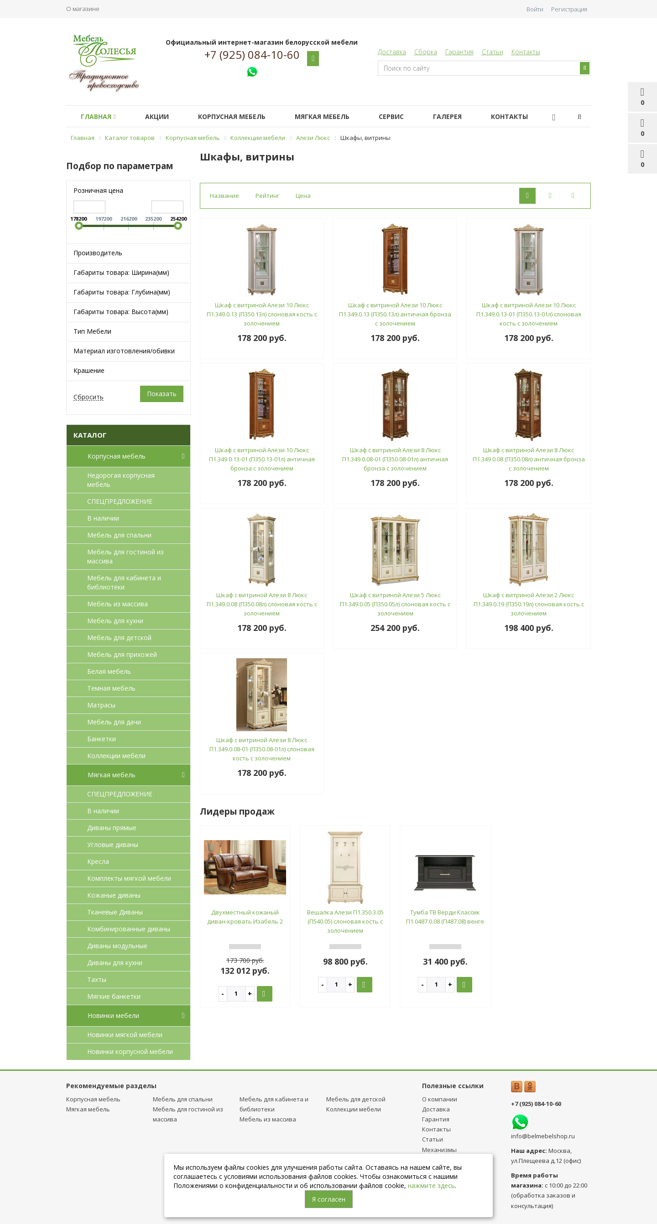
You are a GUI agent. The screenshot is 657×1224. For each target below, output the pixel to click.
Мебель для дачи (114, 722)
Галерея (467, 116)
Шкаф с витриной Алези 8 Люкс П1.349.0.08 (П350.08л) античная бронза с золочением (529, 459)
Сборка (425, 51)
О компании (439, 1099)
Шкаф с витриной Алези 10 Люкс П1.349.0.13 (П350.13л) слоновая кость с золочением (262, 314)
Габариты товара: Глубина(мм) (121, 292)
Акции (162, 116)
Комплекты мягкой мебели (129, 878)
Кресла (98, 861)
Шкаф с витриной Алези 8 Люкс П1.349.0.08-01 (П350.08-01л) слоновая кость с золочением (261, 749)
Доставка (392, 51)
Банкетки (101, 738)
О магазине (82, 9)
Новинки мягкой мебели (124, 1034)
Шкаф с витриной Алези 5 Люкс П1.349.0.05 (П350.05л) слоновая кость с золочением (395, 604)
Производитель (97, 252)
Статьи (492, 51)
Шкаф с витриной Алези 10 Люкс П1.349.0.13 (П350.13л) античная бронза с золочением (395, 314)
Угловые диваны (112, 844)
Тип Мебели (92, 331)
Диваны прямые (111, 827)
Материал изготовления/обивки (124, 350)
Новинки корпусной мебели (130, 1051)
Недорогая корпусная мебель (121, 480)
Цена (303, 195)
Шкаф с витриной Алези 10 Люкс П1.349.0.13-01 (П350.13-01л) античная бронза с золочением (262, 459)
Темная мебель (111, 688)
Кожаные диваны (114, 895)
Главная (100, 116)
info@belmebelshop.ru (543, 1136)
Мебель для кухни (115, 620)
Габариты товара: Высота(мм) (120, 311)
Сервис (407, 116)
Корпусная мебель (241, 116)
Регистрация (569, 9)
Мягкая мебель (335, 116)
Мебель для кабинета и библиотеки (124, 582)
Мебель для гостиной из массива (125, 556)
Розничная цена (98, 190)
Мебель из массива (117, 603)
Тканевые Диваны (115, 912)
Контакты (525, 51)
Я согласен (328, 1199)
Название (224, 195)
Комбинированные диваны (128, 928)
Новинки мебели (138, 1015)
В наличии (103, 518)
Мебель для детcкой (119, 637)
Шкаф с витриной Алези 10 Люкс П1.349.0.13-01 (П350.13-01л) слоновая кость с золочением (528, 314)
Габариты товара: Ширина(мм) (121, 272)
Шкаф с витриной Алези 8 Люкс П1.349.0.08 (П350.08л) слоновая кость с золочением (262, 604)
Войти (535, 9)
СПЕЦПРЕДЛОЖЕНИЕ (119, 501)
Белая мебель (109, 671)
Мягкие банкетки (114, 996)
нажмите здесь (431, 1185)
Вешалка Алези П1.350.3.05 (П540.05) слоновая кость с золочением (345, 921)
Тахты (96, 979)
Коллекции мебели (116, 755)
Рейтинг (267, 195)
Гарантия (459, 51)
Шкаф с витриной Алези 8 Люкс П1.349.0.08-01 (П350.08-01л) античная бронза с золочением (395, 459)
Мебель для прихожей (122, 654)
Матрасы (101, 705)
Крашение (88, 370)
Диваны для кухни (114, 962)
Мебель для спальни (119, 535)
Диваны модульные (117, 945)
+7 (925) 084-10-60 (252, 54)
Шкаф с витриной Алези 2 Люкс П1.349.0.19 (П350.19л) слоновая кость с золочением (529, 604)
